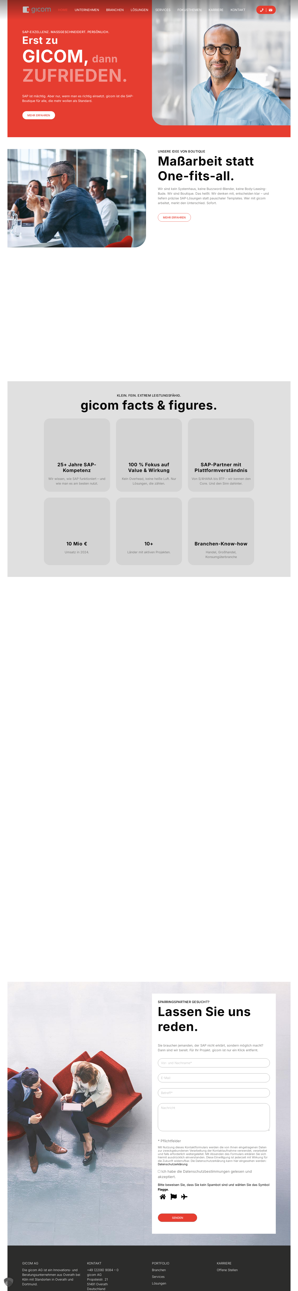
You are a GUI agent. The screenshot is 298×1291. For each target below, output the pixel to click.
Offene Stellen (227, 1270)
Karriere (216, 10)
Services (162, 10)
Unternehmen (87, 10)
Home (63, 10)
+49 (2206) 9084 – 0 (103, 1270)
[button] (8, 1282)
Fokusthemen (189, 10)
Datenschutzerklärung (173, 1164)
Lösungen (139, 10)
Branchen (115, 10)
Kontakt (238, 10)
